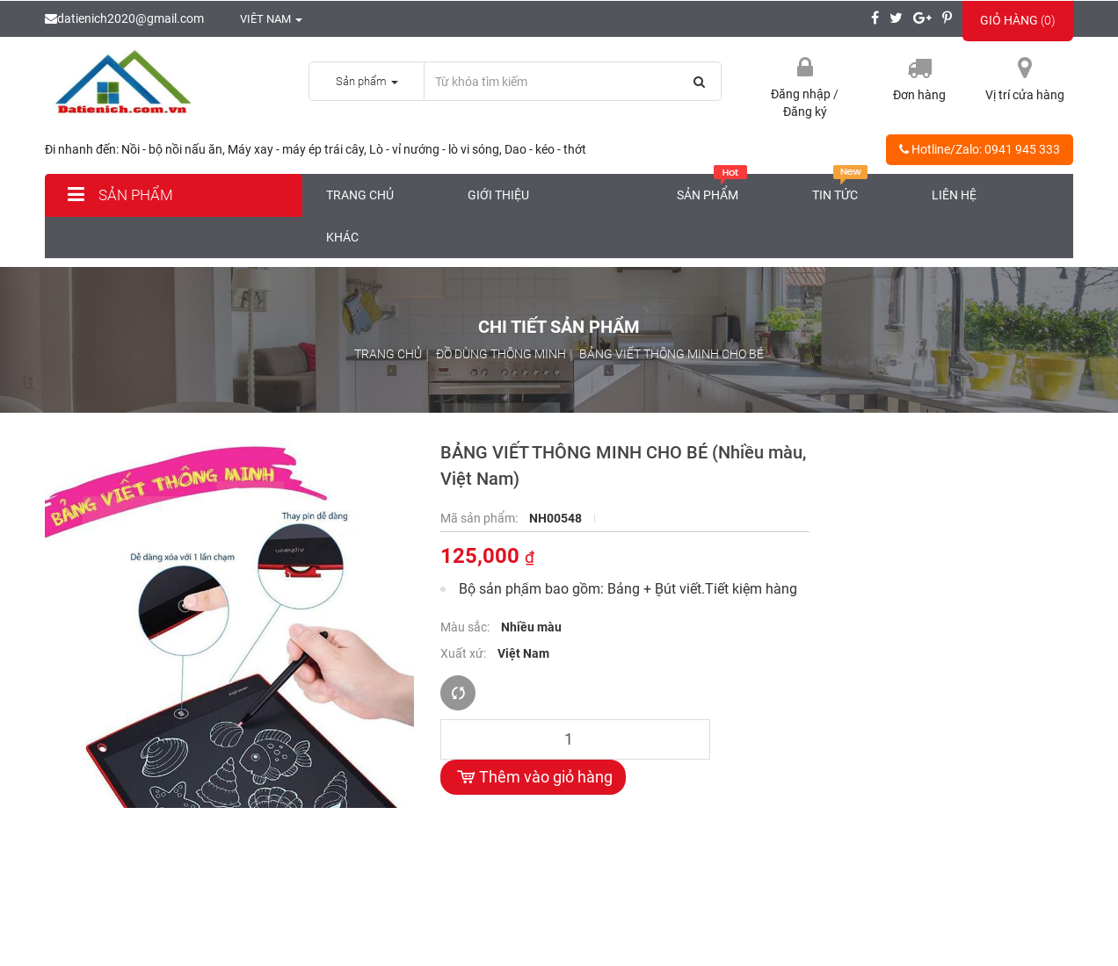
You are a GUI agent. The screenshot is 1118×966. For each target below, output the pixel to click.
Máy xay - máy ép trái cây (296, 149)
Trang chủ (360, 195)
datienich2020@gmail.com (124, 18)
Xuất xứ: (464, 653)
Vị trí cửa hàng (1024, 95)
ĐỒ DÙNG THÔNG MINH (501, 354)
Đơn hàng (919, 95)
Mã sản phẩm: (480, 518)
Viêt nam (261, 18)
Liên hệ (954, 195)
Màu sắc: (466, 627)
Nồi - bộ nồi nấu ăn (171, 149)
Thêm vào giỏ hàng (533, 777)
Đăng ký (805, 112)
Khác (342, 237)
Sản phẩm (117, 195)
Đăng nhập (802, 94)
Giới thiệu (498, 195)
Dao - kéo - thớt (545, 149)
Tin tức (840, 188)
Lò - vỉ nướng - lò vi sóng (434, 149)
